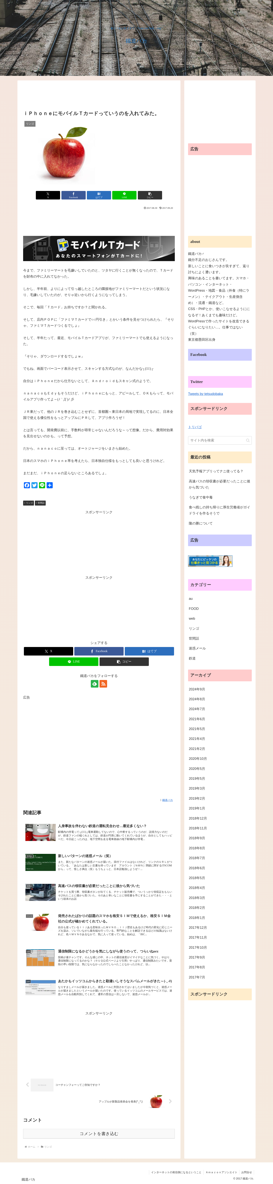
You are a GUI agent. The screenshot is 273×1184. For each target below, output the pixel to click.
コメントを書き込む (99, 1133)
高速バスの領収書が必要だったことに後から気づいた (219, 484)
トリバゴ (195, 427)
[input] (220, 440)
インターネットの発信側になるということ (176, 1172)
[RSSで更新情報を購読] (103, 684)
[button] (248, 440)
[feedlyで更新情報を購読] (94, 684)
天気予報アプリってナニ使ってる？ (216, 471)
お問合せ (246, 1172)
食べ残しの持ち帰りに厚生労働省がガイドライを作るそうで (219, 510)
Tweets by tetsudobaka (205, 394)
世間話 (40, 503)
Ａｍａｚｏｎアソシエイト (221, 1172)
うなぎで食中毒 (201, 497)
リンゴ (28, 503)
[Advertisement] (99, 95)
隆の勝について (201, 523)
